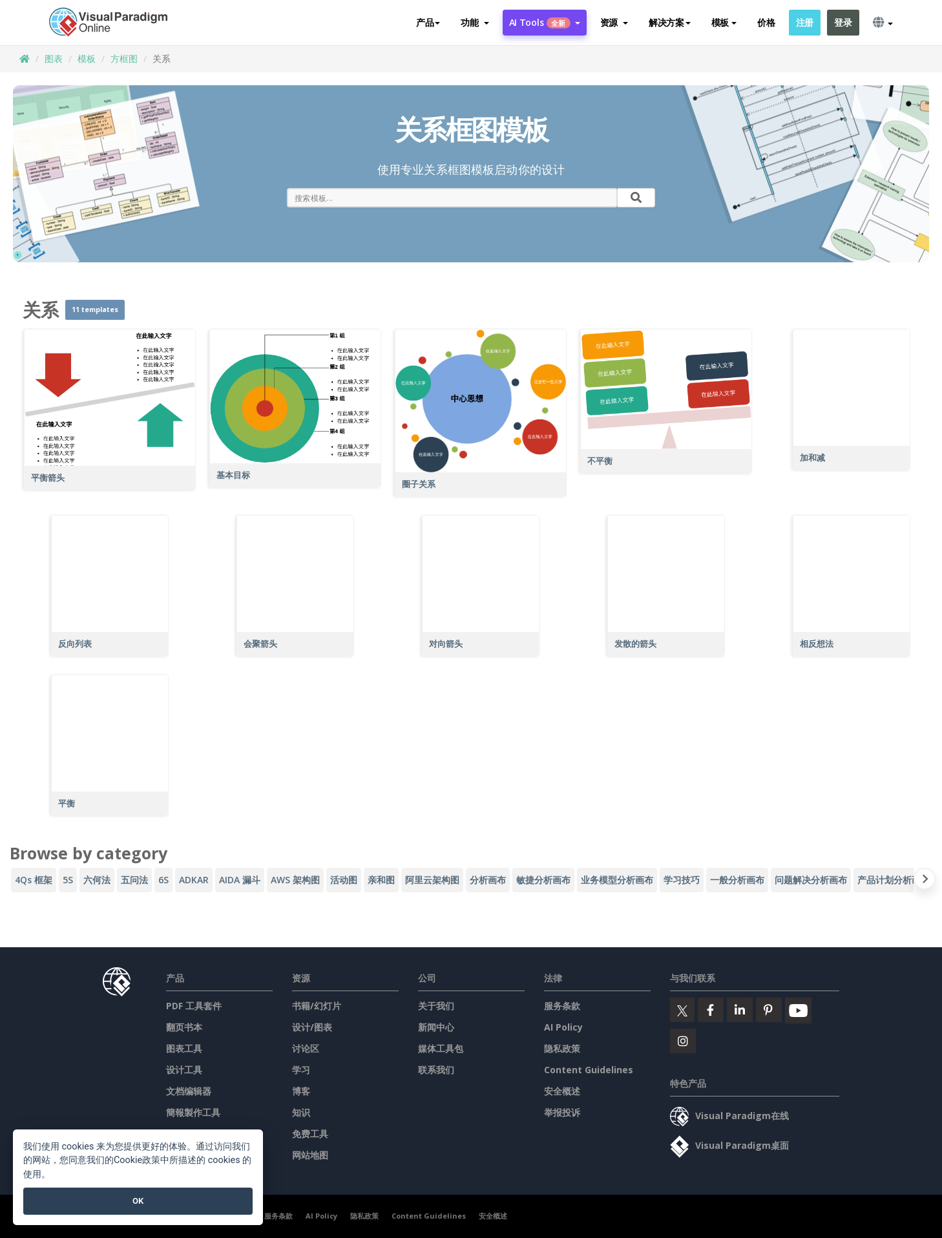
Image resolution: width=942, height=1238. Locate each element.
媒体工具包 (440, 1048)
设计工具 (184, 1070)
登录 (843, 22)
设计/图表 (312, 1027)
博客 (301, 1091)
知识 (301, 1112)
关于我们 (436, 1006)
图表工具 (184, 1048)
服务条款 (562, 1006)
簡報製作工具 (193, 1112)
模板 (87, 58)
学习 (301, 1070)
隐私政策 (562, 1048)
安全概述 (562, 1091)
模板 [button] (724, 22)
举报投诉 (562, 1112)
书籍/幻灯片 (316, 1006)
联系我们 (436, 1070)
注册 (804, 22)
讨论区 (305, 1048)
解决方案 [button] (670, 22)
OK (137, 1201)
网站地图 (310, 1155)
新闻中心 (436, 1027)
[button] (475, 23)
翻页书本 (184, 1027)
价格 (766, 22)
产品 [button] (428, 22)
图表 (54, 58)
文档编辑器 (188, 1091)
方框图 (124, 58)
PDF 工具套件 (194, 1006)
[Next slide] (924, 882)
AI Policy (563, 1027)
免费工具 (310, 1134)
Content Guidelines (588, 1070)
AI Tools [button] (544, 22)
